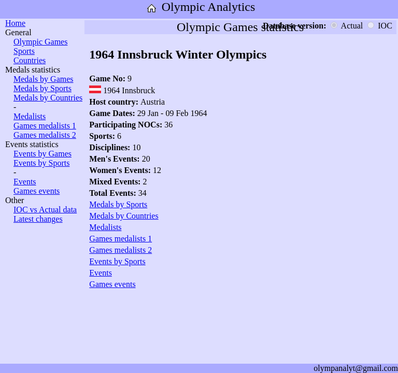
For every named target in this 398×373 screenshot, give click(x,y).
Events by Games (42, 153)
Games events (36, 191)
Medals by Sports (42, 88)
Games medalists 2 (44, 135)
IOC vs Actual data (45, 209)
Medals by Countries (47, 97)
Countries (29, 60)
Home (15, 23)
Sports (24, 51)
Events (24, 181)
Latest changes (38, 218)
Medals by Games (43, 79)
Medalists (29, 116)
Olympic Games (40, 41)
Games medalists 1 (44, 125)
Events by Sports (41, 163)
